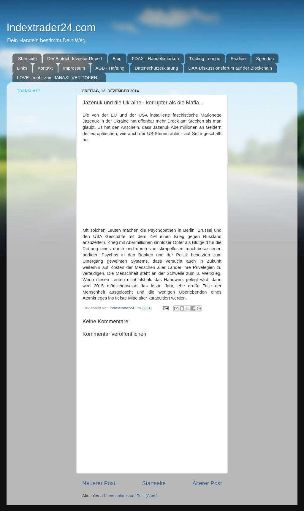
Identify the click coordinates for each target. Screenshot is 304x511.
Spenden (265, 58)
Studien (238, 58)
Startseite (27, 58)
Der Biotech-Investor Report (74, 58)
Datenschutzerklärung (156, 67)
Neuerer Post (98, 483)
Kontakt (45, 67)
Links (22, 67)
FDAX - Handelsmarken (155, 58)
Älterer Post (207, 483)
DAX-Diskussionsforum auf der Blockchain (230, 67)
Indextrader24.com (51, 27)
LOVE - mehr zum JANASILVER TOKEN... (59, 77)
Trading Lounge (204, 58)
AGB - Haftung (109, 67)
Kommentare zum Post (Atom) (131, 495)
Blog (117, 58)
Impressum (74, 67)
